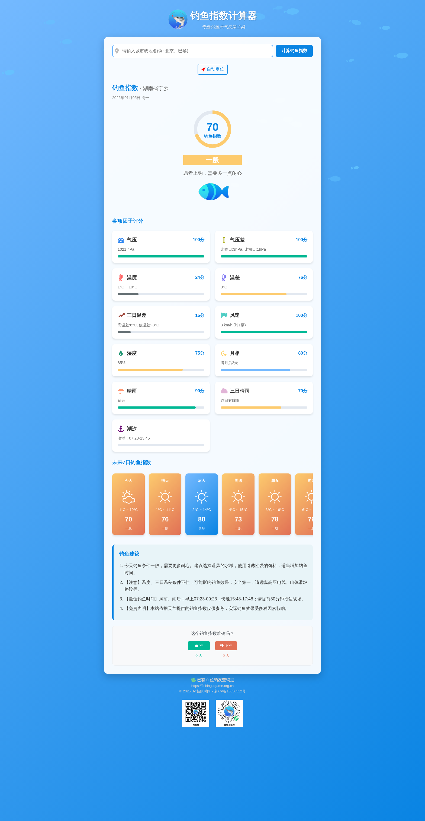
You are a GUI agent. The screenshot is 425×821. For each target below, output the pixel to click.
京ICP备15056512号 (230, 691)
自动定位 (212, 69)
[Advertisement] (212, 772)
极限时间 (204, 691)
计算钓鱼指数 (294, 50)
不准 (226, 646)
